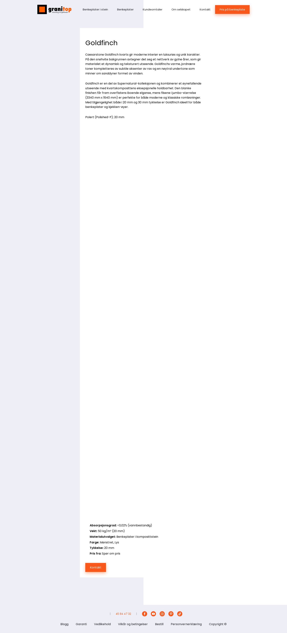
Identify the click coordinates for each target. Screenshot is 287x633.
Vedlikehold (102, 624)
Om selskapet (181, 9)
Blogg (64, 624)
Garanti (81, 624)
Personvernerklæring (186, 624)
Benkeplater (125, 9)
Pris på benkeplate (232, 9)
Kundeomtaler (152, 9)
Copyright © (218, 624)
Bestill (159, 624)
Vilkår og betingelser (133, 624)
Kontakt (205, 9)
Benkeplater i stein (95, 9)
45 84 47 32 (123, 614)
